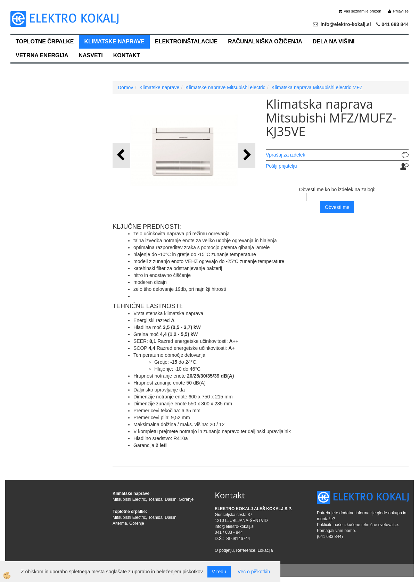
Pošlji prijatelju (281, 166)
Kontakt (126, 55)
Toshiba (155, 499)
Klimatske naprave (114, 41)
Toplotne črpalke (45, 41)
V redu (219, 571)
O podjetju (224, 550)
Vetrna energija (42, 55)
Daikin (170, 499)
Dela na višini (334, 41)
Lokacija (265, 550)
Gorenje (186, 499)
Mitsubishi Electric (129, 499)
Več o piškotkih (254, 571)
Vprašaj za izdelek (285, 155)
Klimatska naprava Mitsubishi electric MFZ (316, 87)
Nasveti (90, 55)
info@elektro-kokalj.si (234, 526)
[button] (246, 155)
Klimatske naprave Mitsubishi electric (225, 87)
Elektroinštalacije (186, 41)
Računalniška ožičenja (265, 41)
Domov (125, 87)
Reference (245, 550)
